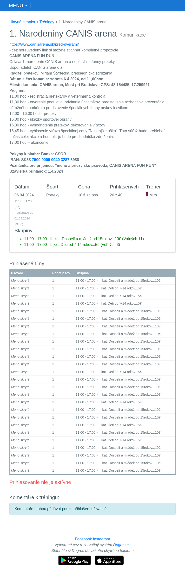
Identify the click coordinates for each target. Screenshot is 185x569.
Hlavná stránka (22, 22)
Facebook (83, 539)
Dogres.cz (122, 545)
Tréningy (47, 22)
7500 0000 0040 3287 (50, 160)
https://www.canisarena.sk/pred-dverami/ (44, 44)
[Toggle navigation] (18, 5)
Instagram (101, 539)
